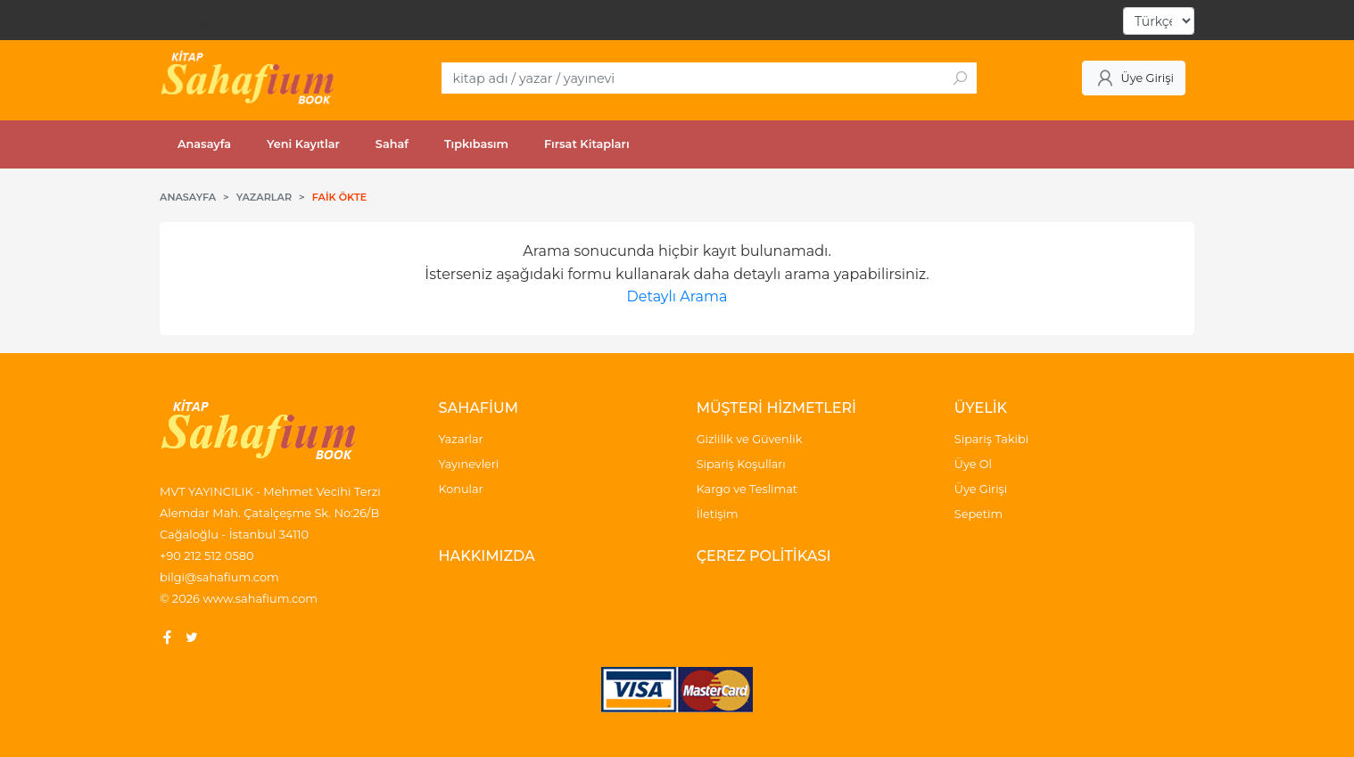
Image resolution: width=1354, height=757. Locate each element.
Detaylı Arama (677, 296)
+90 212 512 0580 (207, 555)
